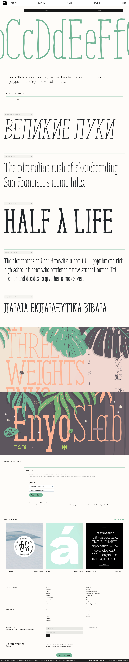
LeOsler (48, 604)
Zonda (48, 591)
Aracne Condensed (91, 591)
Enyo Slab (89, 595)
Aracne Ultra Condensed (93, 593)
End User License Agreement (38, 503)
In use (47, 616)
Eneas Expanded (91, 604)
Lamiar (88, 602)
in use (69, 3)
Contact (48, 620)
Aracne (88, 589)
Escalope (88, 587)
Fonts (114, 519)
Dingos (48, 593)
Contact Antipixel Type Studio (98, 505)
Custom (48, 614)
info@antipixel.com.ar (66, 644)
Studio (48, 618)
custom (41, 3)
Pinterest (88, 614)
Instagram (89, 610)
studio (97, 3)
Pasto (47, 602)
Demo (99, 10)
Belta (87, 599)
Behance (88, 612)
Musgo (48, 587)
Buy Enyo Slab (64, 655)
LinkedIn (88, 616)
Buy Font (48, 10)
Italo (87, 597)
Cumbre (48, 595)
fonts (14, 3)
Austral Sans (49, 599)
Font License (49, 612)
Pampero (48, 589)
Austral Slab (49, 597)
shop (124, 3)
